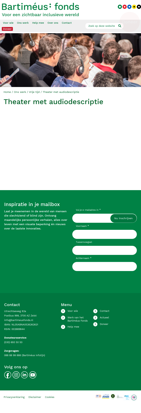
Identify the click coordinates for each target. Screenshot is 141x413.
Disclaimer (34, 403)
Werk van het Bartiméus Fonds (78, 326)
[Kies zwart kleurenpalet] (137, 10)
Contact (67, 29)
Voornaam (82, 232)
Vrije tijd (34, 98)
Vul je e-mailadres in (88, 216)
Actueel (104, 324)
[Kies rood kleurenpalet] (123, 10)
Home (7, 98)
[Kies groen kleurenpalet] (118, 10)
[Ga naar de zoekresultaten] (119, 33)
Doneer (7, 35)
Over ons (53, 29)
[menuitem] (8, 30)
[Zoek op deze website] (104, 33)
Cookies (49, 403)
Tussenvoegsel (84, 249)
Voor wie (8, 29)
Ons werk (23, 29)
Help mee (38, 29)
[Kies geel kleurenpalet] (132, 10)
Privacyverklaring (14, 403)
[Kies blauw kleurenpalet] (128, 10)
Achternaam (83, 265)
